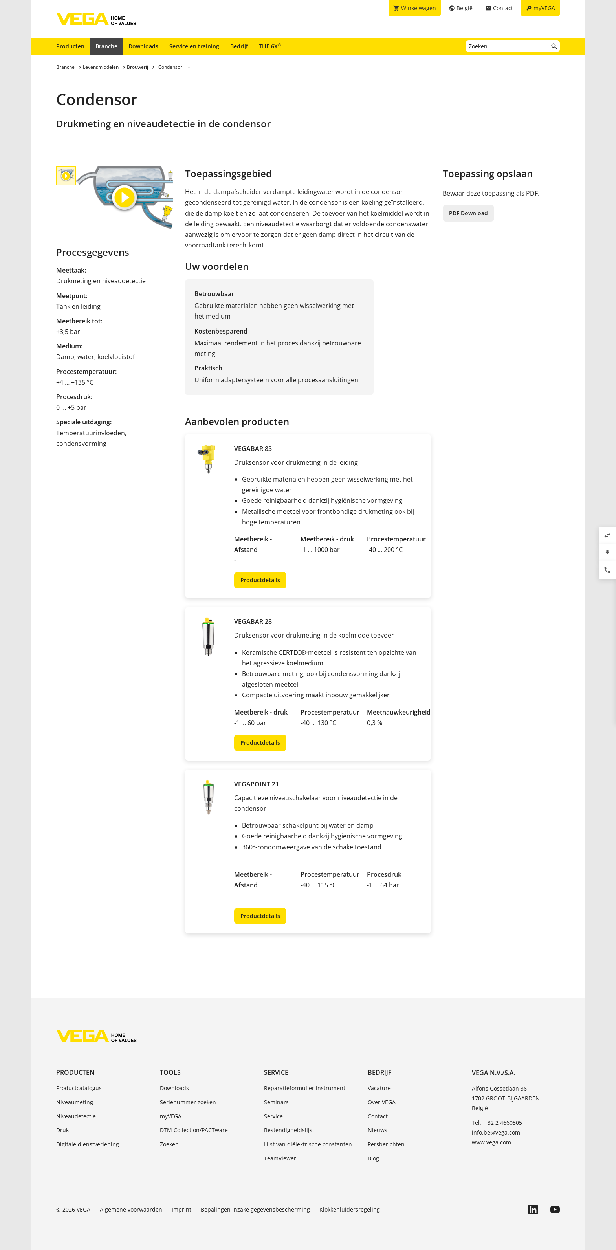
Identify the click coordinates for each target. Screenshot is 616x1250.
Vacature (379, 1088)
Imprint (181, 1209)
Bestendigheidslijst (289, 1130)
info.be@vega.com (496, 1132)
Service (276, 1072)
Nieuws (377, 1130)
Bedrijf (239, 46)
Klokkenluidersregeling (349, 1209)
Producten (70, 46)
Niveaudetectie (76, 1116)
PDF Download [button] (468, 213)
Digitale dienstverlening (87, 1144)
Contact (378, 1116)
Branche (106, 46)
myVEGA (171, 1116)
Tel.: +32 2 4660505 (497, 1122)
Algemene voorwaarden (131, 1209)
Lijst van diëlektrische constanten (308, 1144)
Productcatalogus (79, 1088)
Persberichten (386, 1144)
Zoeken (169, 1144)
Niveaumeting (74, 1102)
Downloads (143, 46)
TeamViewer (280, 1158)
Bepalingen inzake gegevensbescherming (255, 1209)
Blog (373, 1158)
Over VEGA (382, 1102)
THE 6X (270, 46)
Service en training (194, 46)
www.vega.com (491, 1142)
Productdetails (260, 580)
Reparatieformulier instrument (304, 1088)
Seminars (276, 1102)
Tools (170, 1072)
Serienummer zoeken (188, 1102)
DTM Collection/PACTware (194, 1130)
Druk (62, 1130)
